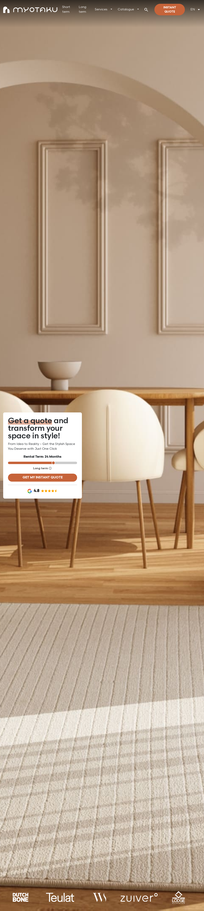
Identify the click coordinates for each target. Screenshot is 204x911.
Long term (82, 9)
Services (101, 9)
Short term (66, 9)
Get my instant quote (43, 477)
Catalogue (126, 9)
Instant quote (169, 9)
